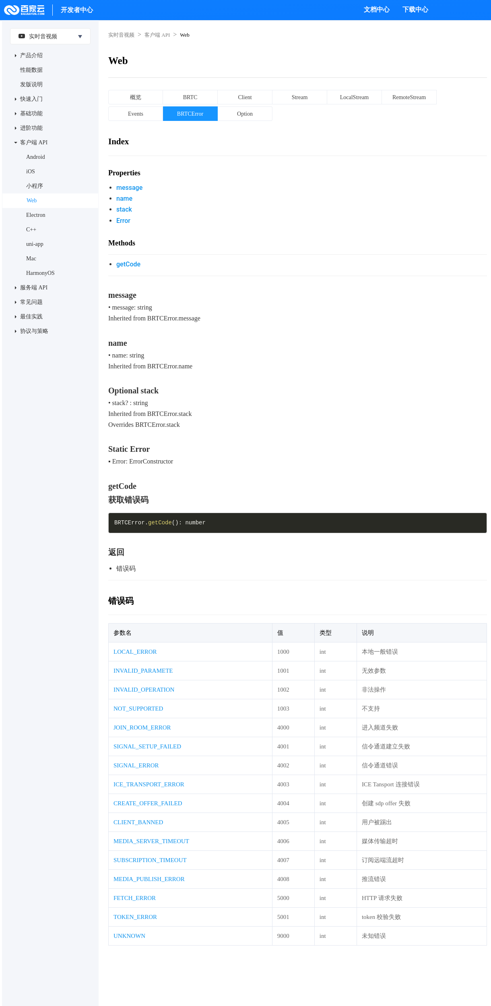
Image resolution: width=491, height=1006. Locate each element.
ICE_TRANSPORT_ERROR (148, 784)
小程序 (34, 186)
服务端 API (33, 288)
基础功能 (31, 113)
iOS (30, 171)
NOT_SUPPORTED (138, 708)
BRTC (190, 97)
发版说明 (31, 84)
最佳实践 (31, 317)
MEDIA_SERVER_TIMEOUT (151, 841)
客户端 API (33, 142)
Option (245, 114)
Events (135, 114)
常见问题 (31, 302)
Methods (121, 243)
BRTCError (190, 114)
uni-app (34, 244)
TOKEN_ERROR (135, 917)
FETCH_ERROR (134, 898)
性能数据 (31, 70)
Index (118, 141)
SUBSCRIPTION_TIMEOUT (150, 860)
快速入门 (31, 99)
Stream (300, 97)
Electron (35, 215)
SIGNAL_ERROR (136, 765)
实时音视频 (35, 35)
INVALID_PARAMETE (143, 670)
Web (32, 200)
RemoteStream (409, 97)
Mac (31, 259)
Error (123, 220)
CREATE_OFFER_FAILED (147, 803)
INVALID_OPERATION (143, 689)
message (129, 187)
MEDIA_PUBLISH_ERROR (149, 879)
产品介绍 (31, 55)
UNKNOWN (129, 936)
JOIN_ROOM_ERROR (142, 727)
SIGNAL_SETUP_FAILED (147, 746)
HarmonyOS (40, 273)
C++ (31, 230)
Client (245, 97)
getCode (128, 264)
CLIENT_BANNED (138, 822)
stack (124, 209)
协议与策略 (34, 331)
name (124, 198)
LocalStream (354, 97)
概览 (135, 97)
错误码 (121, 601)
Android (35, 157)
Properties (124, 173)
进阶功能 (31, 128)
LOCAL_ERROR (135, 651)
